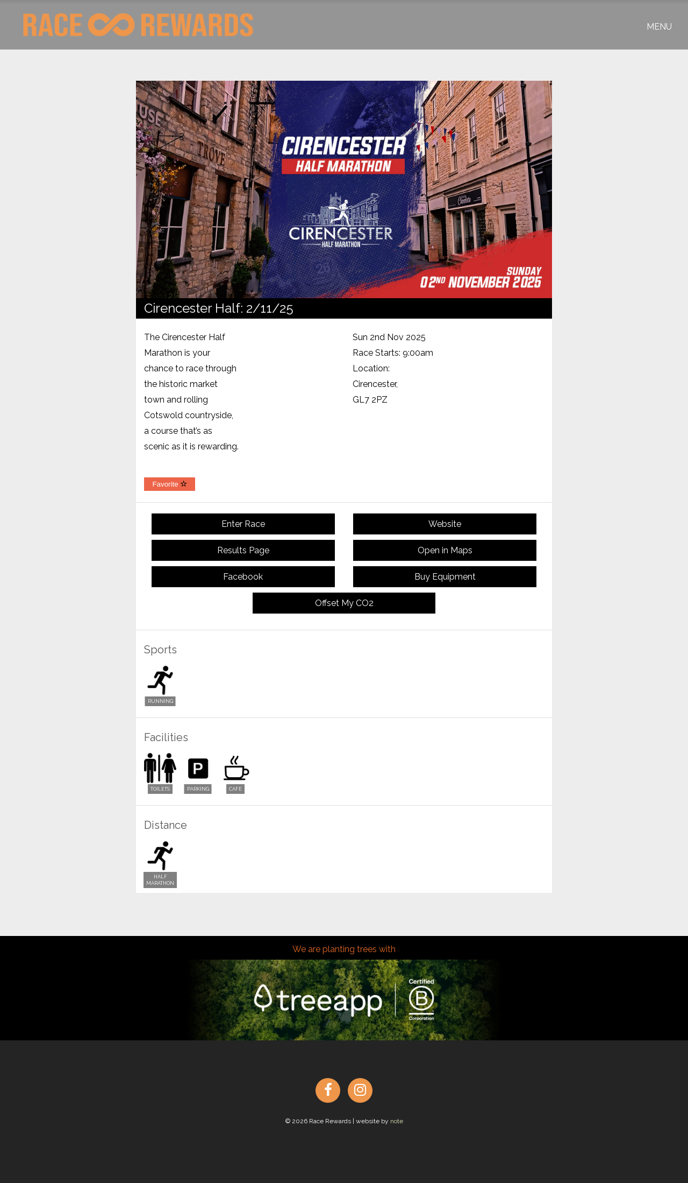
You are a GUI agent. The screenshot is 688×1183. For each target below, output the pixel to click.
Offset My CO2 (344, 603)
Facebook (243, 577)
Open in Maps (445, 550)
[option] (344, 189)
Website (444, 524)
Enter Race (243, 524)
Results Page (243, 550)
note (396, 1121)
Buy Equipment (445, 577)
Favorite (169, 484)
